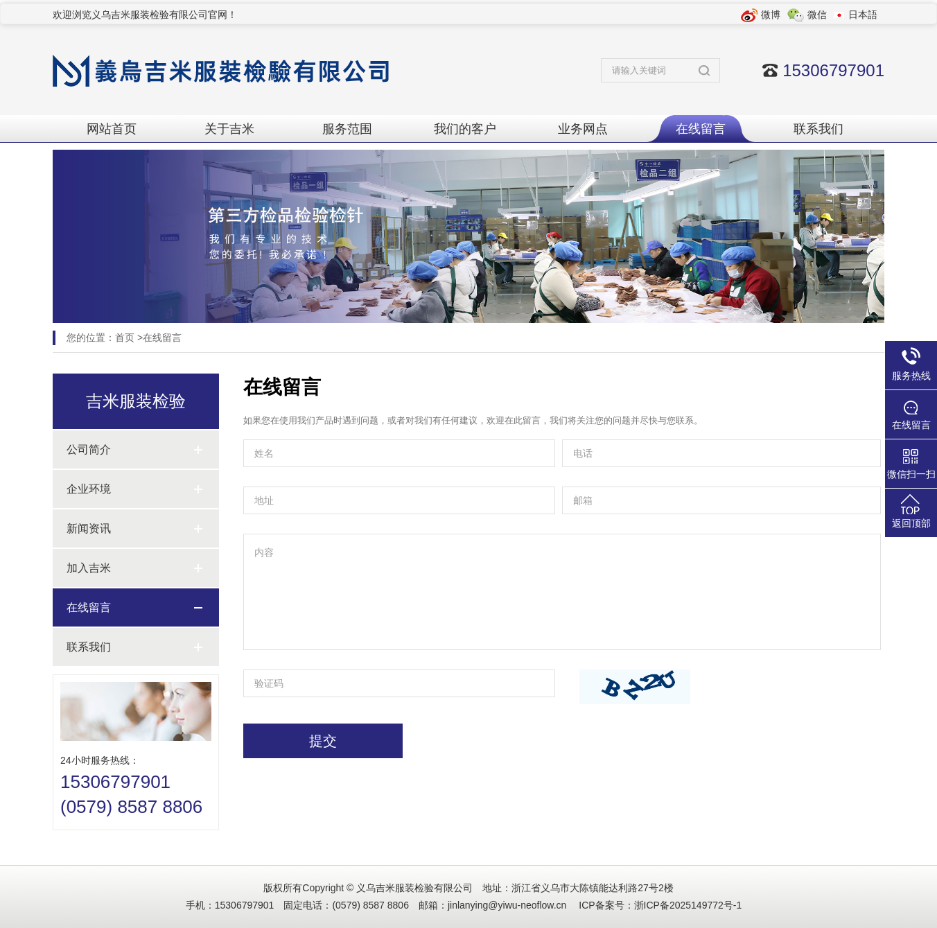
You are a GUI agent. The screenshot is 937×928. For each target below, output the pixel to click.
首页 (124, 337)
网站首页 (112, 129)
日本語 (862, 14)
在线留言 (701, 129)
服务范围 (347, 129)
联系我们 (818, 129)
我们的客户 (465, 129)
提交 (323, 740)
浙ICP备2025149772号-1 (688, 905)
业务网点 (583, 129)
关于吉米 (229, 129)
